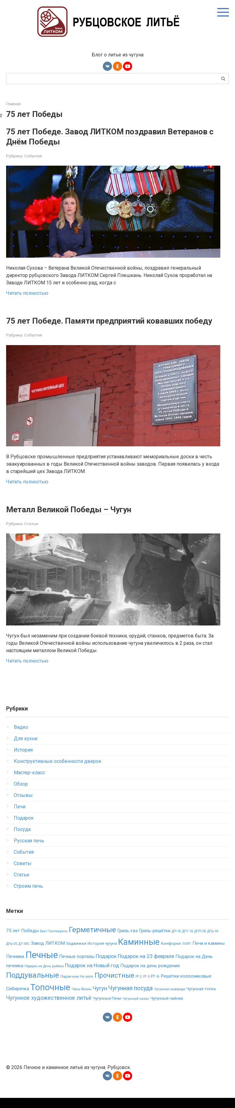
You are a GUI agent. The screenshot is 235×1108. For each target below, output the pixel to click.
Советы (23, 873)
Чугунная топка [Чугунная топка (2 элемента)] (201, 998)
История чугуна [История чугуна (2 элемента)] (102, 953)
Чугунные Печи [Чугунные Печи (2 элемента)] (107, 1008)
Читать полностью (27, 293)
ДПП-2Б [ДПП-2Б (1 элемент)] (200, 941)
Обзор (21, 794)
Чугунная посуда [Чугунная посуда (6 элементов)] (130, 998)
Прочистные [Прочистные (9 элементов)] (114, 985)
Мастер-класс (29, 783)
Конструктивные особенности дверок (57, 771)
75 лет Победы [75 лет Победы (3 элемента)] (22, 941)
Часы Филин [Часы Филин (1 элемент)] (81, 999)
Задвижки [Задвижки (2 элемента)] (76, 953)
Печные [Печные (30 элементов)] (41, 965)
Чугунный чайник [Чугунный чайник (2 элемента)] (166, 1008)
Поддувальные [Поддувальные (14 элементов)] (32, 985)
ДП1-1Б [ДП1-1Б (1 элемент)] (187, 941)
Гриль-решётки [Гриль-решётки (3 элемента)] (154, 941)
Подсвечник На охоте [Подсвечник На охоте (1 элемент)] (76, 987)
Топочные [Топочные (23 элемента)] (50, 997)
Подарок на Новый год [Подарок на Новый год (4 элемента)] (92, 975)
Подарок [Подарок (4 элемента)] (106, 966)
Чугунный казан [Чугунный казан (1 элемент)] (135, 1009)
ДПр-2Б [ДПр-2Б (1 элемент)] (11, 954)
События (33, 155)
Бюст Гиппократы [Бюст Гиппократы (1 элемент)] (54, 941)
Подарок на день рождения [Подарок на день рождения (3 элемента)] (150, 976)
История (23, 760)
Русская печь (29, 851)
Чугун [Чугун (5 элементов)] (100, 998)
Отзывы (23, 805)
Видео (21, 737)
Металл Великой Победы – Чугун (79, 519)
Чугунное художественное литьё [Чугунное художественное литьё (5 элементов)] (48, 1008)
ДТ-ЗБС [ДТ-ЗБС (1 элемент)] (24, 954)
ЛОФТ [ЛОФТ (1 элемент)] (186, 954)
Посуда (22, 839)
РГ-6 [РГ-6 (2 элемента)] (155, 986)
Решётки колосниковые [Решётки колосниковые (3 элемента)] (186, 986)
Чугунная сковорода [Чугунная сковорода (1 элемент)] (169, 999)
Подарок (24, 828)
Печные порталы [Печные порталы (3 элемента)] (77, 966)
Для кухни (25, 749)
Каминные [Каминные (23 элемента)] (139, 952)
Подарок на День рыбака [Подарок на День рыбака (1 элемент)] (44, 976)
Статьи (31, 533)
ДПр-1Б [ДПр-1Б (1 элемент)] (212, 941)
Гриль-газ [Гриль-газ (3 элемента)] (127, 941)
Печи (19, 817)
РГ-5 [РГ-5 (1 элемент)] (146, 987)
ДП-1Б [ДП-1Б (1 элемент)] (176, 941)
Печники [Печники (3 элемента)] (15, 966)
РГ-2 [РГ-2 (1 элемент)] (139, 987)
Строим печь (28, 896)
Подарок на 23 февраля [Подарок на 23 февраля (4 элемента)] (146, 966)
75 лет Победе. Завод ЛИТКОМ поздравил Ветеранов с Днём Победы (98, 136)
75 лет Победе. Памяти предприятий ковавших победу (110, 325)
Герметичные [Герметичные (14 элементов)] (92, 939)
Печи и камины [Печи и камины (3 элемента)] (208, 953)
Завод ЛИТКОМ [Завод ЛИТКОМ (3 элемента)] (48, 953)
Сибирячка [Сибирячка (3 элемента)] (17, 999)
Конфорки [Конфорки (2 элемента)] (171, 953)
